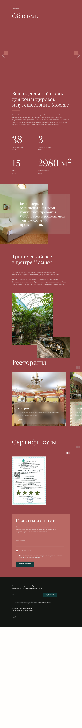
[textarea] (40, 542)
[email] (26, 594)
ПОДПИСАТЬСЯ (50, 595)
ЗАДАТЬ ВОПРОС (25, 564)
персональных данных (48, 556)
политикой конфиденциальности (29, 557)
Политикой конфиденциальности (32, 604)
